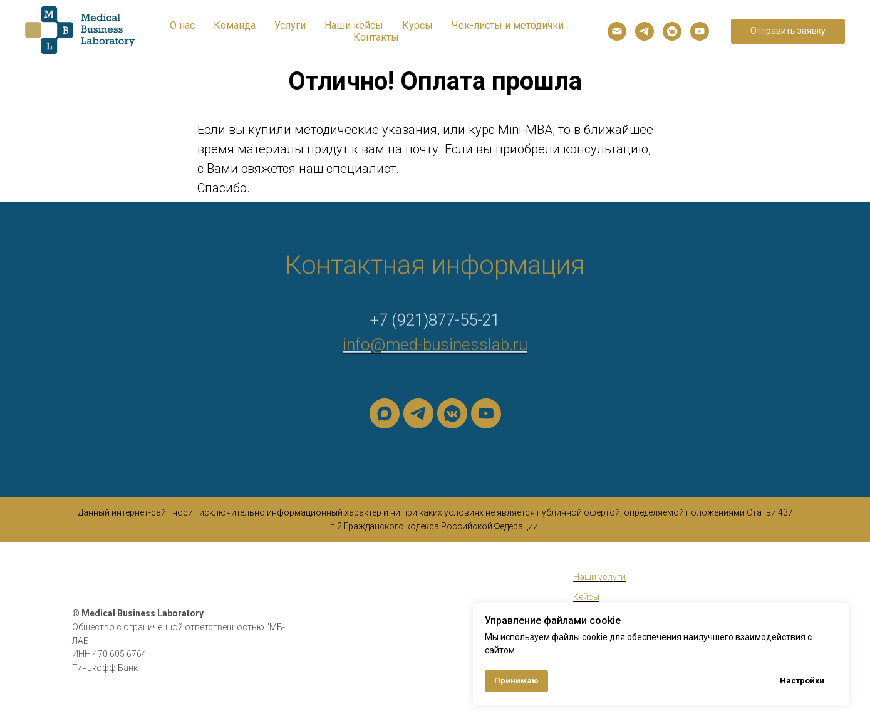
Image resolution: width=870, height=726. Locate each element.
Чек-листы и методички (508, 25)
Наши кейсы (353, 25)
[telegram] (644, 31)
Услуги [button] (290, 25)
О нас (182, 25)
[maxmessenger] (385, 413)
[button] (788, 31)
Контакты (376, 37)
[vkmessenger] (672, 31)
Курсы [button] (417, 25)
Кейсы (586, 597)
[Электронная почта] (617, 31)
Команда (235, 25)
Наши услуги (599, 577)
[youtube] (699, 31)
